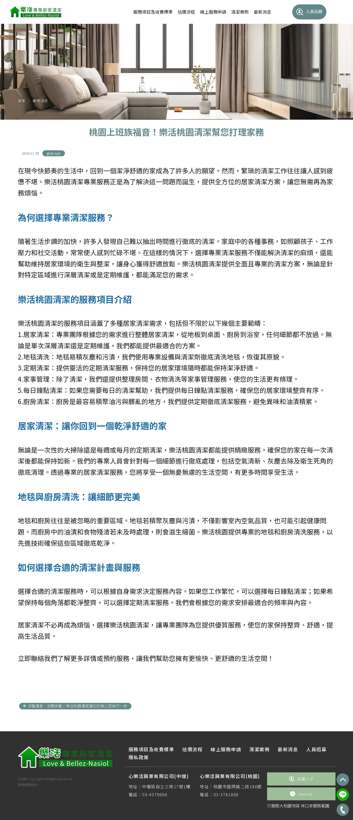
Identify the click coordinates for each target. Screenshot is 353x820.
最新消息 (262, 11)
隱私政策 (139, 757)
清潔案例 (240, 11)
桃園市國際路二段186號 (237, 786)
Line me (301, 794)
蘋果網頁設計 (27, 784)
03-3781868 (226, 794)
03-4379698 (154, 794)
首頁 (22, 100)
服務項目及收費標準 (153, 11)
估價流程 (186, 11)
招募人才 (301, 779)
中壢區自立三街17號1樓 (166, 786)
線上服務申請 (213, 11)
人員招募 (309, 11)
